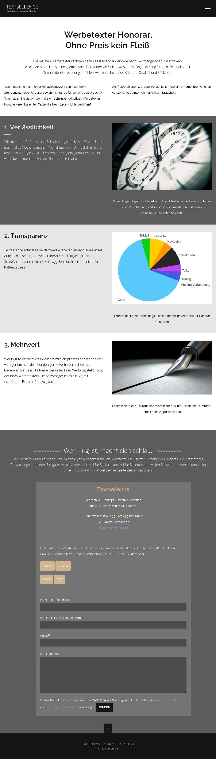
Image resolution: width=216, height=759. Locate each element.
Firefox (47, 559)
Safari (47, 573)
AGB (130, 744)
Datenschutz (94, 744)
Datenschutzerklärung (170, 700)
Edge (60, 573)
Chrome (63, 559)
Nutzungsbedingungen (62, 707)
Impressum (116, 744)
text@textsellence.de (113, 521)
